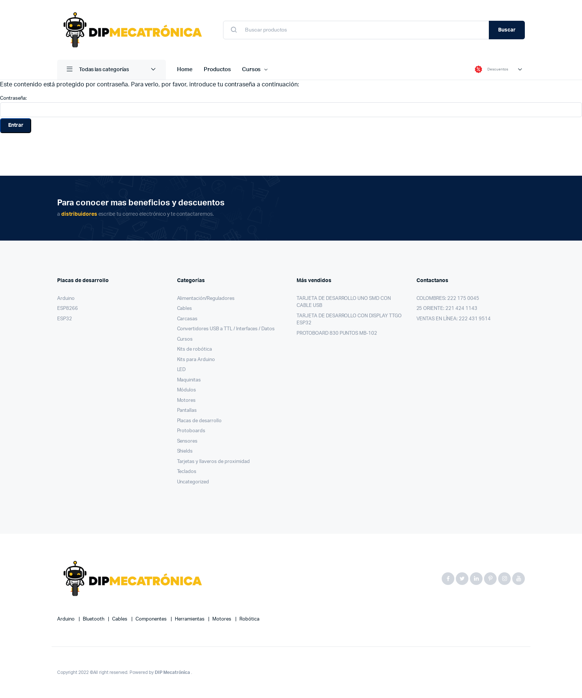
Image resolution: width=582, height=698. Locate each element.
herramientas (190, 619)
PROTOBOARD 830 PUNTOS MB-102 (337, 333)
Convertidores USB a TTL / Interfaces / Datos (226, 329)
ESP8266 (67, 308)
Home (185, 69)
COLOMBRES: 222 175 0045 (447, 298)
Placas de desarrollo (199, 421)
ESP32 (64, 319)
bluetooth (94, 619)
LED (181, 369)
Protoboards (191, 431)
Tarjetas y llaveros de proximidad (213, 461)
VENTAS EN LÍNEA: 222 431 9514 (453, 319)
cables (120, 619)
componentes (151, 619)
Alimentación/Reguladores (206, 298)
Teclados (187, 471)
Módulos (186, 390)
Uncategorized (193, 482)
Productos (217, 69)
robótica (249, 619)
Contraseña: (291, 106)
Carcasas (187, 319)
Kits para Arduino (196, 359)
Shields (185, 451)
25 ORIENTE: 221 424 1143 (446, 308)
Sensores (187, 441)
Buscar (507, 30)
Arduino (66, 298)
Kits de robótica (194, 349)
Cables (184, 308)
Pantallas (187, 410)
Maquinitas (189, 380)
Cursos (251, 69)
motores (222, 619)
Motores (186, 400)
